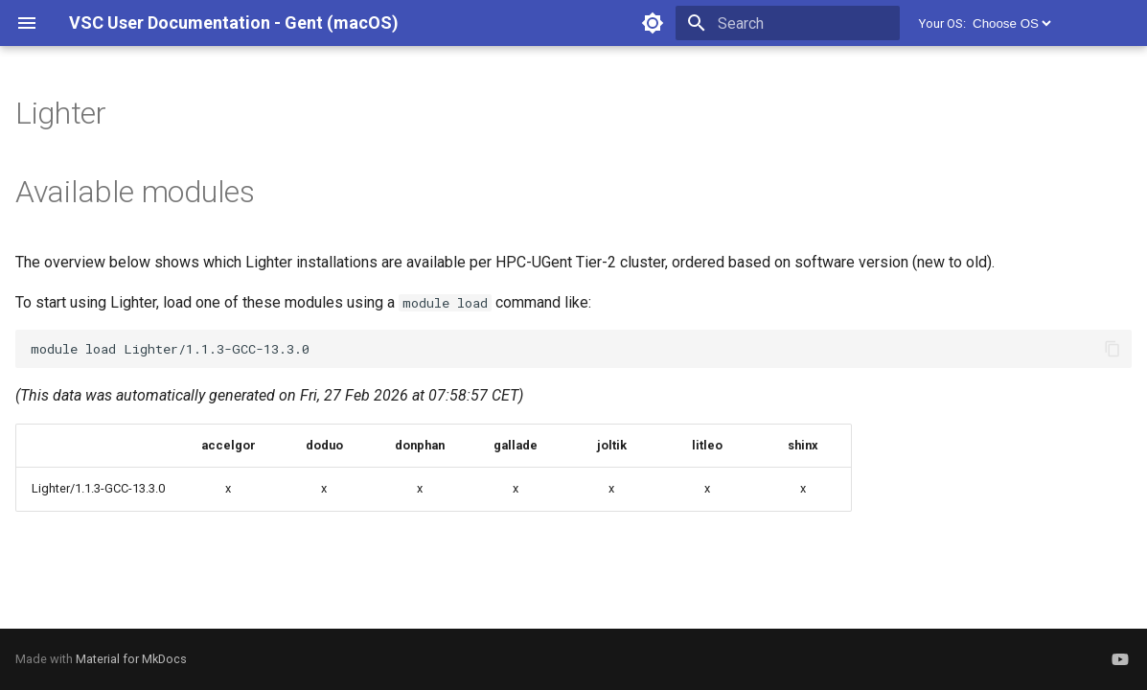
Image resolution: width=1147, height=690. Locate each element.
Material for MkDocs (131, 659)
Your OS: (942, 23)
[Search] (788, 23)
